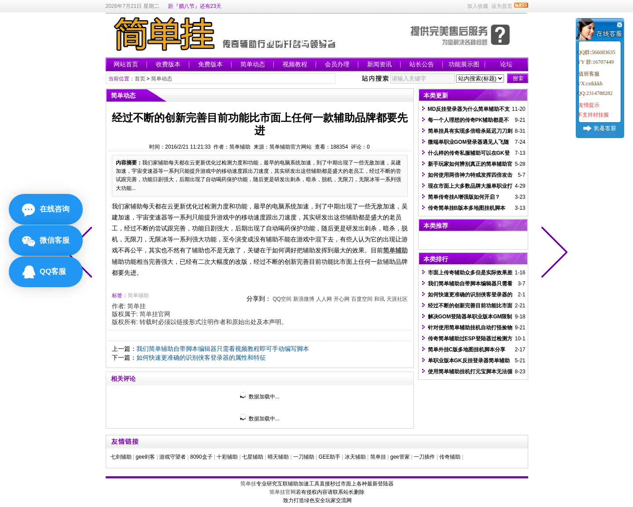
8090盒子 (201, 457)
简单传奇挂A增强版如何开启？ (464, 197)
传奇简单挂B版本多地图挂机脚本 (467, 208)
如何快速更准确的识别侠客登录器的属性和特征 (201, 357)
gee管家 (400, 457)
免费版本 (210, 64)
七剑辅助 (121, 457)
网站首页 (126, 64)
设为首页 (501, 6)
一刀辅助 (303, 457)
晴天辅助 (278, 457)
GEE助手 (329, 457)
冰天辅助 (355, 457)
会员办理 (337, 64)
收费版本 (168, 64)
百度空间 (361, 299)
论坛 (506, 64)
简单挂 (136, 306)
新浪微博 (303, 299)
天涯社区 (397, 299)
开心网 (342, 299)
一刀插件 (424, 457)
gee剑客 (145, 457)
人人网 (324, 299)
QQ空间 (281, 299)
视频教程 (295, 64)
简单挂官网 (155, 313)
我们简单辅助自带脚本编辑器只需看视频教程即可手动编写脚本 (222, 348)
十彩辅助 (227, 457)
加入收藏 (477, 6)
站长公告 (421, 64)
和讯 (379, 299)
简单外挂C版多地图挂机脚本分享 (467, 350)
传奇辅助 (449, 457)
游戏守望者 (172, 457)
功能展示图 (464, 64)
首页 (140, 79)
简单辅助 (138, 295)
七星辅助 (252, 457)
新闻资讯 (379, 64)
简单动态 (252, 64)
